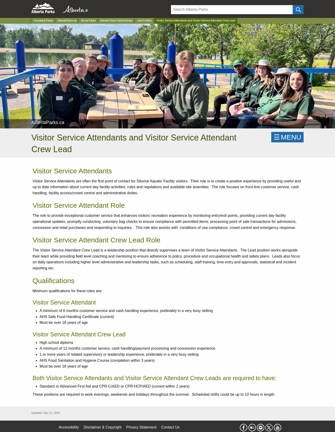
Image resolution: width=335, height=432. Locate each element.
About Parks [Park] (88, 20)
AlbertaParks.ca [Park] (67, 20)
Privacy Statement (141, 427)
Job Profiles (144, 20)
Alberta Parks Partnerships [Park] (116, 20)
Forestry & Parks (43, 20)
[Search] (232, 9)
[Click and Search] (298, 9)
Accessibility (69, 427)
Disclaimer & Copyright (103, 427)
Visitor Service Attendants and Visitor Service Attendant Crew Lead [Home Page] (196, 20)
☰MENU (287, 137)
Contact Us (170, 427)
